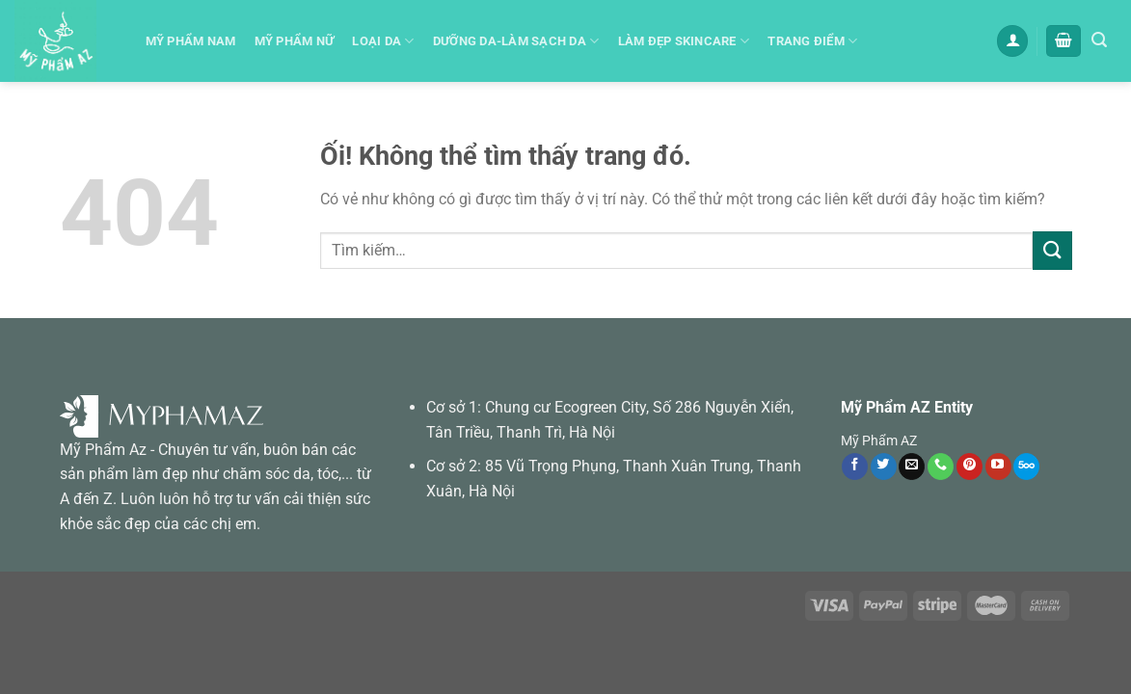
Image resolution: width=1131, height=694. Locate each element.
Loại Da (383, 41)
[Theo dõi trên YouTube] (998, 466)
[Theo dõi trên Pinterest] (969, 466)
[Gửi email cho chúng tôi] (912, 466)
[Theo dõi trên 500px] (1026, 466)
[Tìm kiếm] (1100, 40)
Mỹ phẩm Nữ (295, 41)
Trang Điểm (812, 41)
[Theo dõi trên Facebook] (855, 466)
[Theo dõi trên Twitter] (884, 466)
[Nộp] (1052, 250)
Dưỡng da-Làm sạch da (516, 41)
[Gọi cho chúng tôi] (941, 466)
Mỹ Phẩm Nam (191, 41)
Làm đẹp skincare (684, 41)
